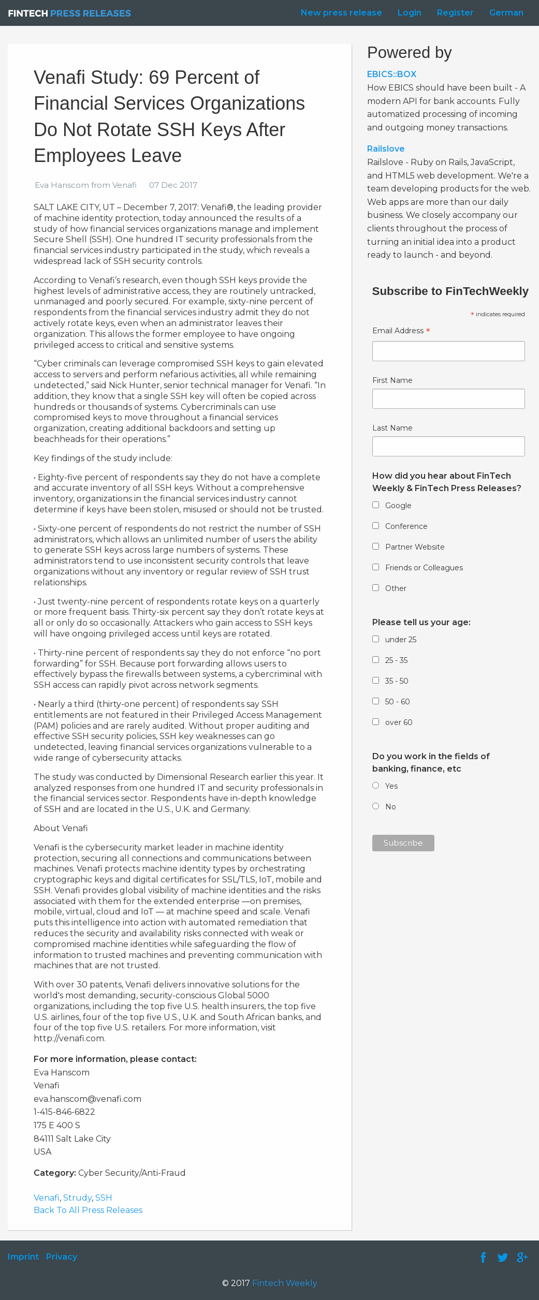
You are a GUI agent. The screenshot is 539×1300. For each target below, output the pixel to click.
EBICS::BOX (391, 74)
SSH (103, 1198)
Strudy (77, 1198)
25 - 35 (396, 660)
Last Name (392, 428)
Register (455, 13)
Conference (406, 526)
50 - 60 (397, 701)
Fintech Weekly (284, 1283)
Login (409, 13)
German (506, 13)
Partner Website (415, 547)
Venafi (47, 1198)
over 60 (399, 722)
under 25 (400, 639)
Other (395, 588)
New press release (341, 13)
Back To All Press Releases (88, 1210)
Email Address (401, 332)
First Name (392, 380)
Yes (391, 786)
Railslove (386, 149)
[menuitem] (338, 13)
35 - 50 (397, 681)
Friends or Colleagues (424, 567)
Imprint (23, 1257)
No (390, 806)
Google (398, 505)
